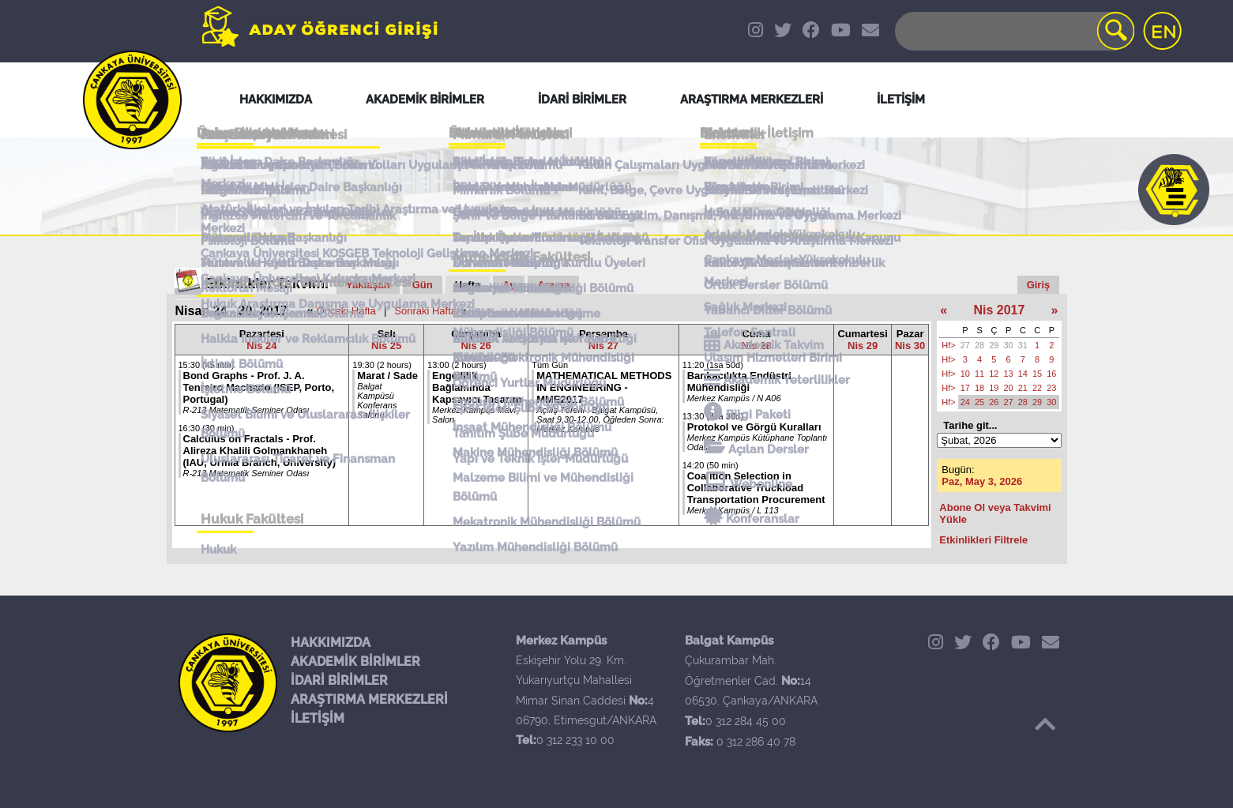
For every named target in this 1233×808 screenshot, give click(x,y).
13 (1008, 373)
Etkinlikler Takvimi (267, 283)
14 (1023, 373)
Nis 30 (910, 345)
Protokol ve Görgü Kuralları (754, 427)
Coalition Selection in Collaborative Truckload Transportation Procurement (756, 487)
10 (965, 373)
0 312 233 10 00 (575, 740)
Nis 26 (475, 345)
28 (979, 345)
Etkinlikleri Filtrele (983, 540)
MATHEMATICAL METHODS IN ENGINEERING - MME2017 (603, 387)
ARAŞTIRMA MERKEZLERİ (369, 699)
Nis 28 (756, 345)
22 (1037, 388)
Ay (508, 285)
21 (1023, 388)
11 (979, 373)
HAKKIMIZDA (330, 642)
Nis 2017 (998, 310)
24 (965, 402)
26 (993, 402)
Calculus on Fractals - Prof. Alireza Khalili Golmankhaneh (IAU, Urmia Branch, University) (259, 450)
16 (1051, 373)
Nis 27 (603, 345)
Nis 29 (863, 345)
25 (979, 402)
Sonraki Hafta (425, 311)
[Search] (1013, 31)
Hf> (948, 345)
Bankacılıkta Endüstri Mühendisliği (739, 381)
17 (965, 388)
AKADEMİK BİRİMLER (355, 661)
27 (965, 345)
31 (1023, 345)
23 (1051, 388)
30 (1008, 345)
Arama (553, 285)
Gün (422, 285)
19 (993, 388)
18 (979, 388)
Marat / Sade (387, 375)
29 (993, 345)
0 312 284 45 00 (745, 721)
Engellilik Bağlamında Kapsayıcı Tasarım (476, 387)
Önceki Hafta (346, 311)
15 (1037, 373)
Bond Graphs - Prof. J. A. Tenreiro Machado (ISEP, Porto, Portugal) (259, 387)
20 (1008, 388)
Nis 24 (261, 345)
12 (993, 373)
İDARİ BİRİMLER (339, 680)
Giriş (1039, 285)
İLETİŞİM (317, 718)
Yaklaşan (368, 285)
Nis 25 (386, 345)
